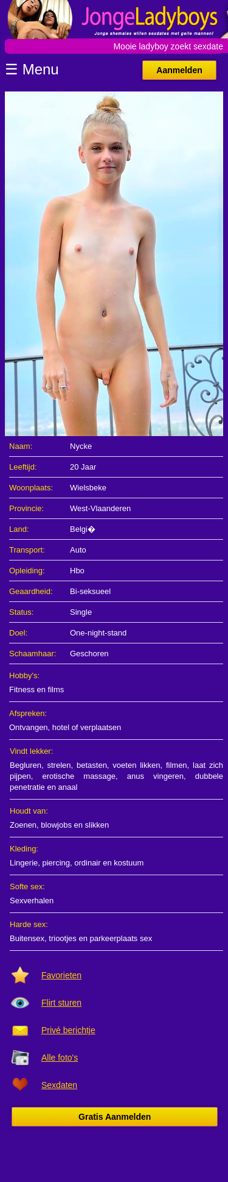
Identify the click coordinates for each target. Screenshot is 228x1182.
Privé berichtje (68, 1030)
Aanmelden (179, 70)
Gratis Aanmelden (114, 1117)
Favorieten (61, 975)
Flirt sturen (61, 1003)
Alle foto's (59, 1057)
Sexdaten (59, 1085)
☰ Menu (32, 69)
